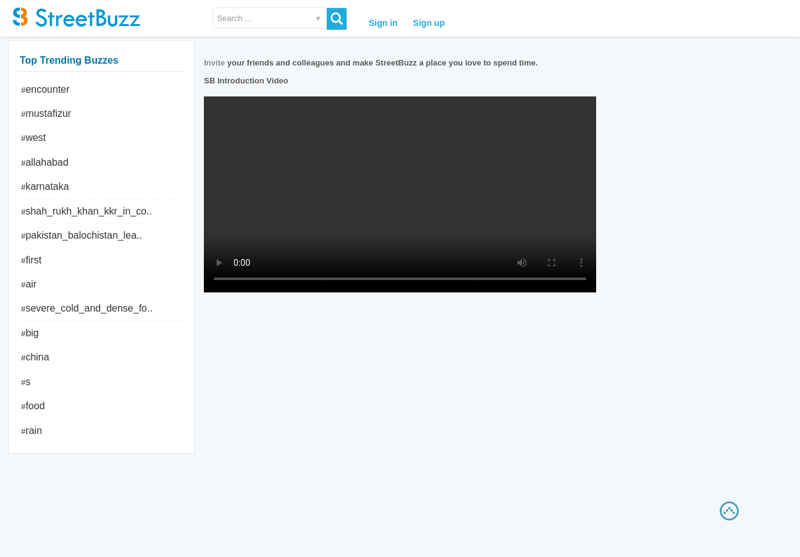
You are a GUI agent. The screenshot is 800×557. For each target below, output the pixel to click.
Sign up (429, 23)
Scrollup (732, 513)
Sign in (383, 23)
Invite (214, 62)
